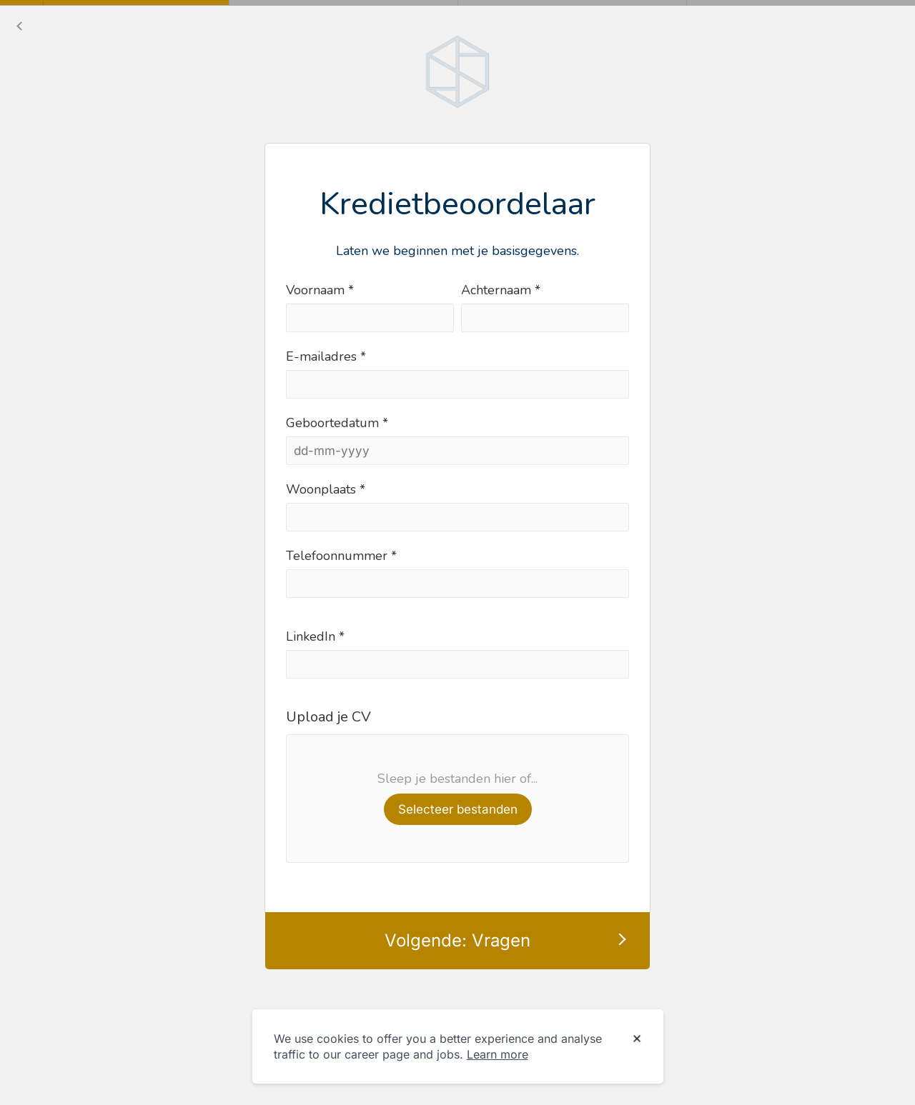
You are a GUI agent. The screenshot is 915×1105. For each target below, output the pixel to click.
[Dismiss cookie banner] (637, 1039)
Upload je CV (328, 716)
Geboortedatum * (337, 422)
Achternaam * (500, 290)
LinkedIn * (315, 636)
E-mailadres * (326, 356)
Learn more (497, 1054)
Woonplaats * (325, 489)
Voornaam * (320, 290)
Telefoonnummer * (341, 555)
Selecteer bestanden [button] (458, 809)
